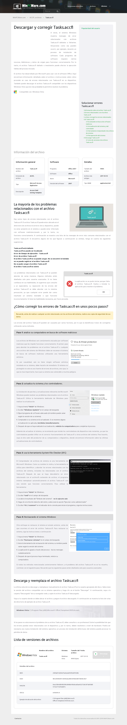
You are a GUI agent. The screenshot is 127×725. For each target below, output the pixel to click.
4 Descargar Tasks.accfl (91, 138)
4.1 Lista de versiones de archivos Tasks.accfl (97, 141)
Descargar (103, 655)
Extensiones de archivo (75, 6)
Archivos (93, 6)
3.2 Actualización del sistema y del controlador (97, 127)
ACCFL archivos (35, 17)
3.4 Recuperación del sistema (95, 135)
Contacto (18, 718)
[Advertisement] (31, 44)
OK (103, 292)
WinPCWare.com (19, 17)
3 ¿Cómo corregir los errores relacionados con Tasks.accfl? (97, 118)
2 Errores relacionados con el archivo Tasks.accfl (96, 113)
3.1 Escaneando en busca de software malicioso (98, 123)
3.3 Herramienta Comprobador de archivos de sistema (100, 132)
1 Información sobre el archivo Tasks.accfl (97, 110)
